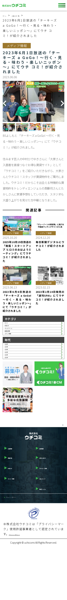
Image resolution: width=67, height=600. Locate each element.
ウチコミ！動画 (48, 519)
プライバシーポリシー (20, 550)
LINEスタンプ (46, 529)
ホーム (8, 15)
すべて (9, 325)
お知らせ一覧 (28, 15)
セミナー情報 (14, 529)
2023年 (10, 391)
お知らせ (10, 332)
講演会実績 (12, 347)
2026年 (10, 369)
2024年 (10, 383)
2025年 (10, 376)
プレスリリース (14, 340)
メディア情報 (13, 354)
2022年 (10, 398)
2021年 (10, 405)
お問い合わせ (46, 508)
